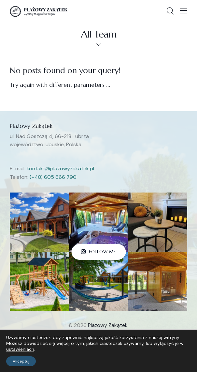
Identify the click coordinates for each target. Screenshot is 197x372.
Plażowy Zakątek (108, 325)
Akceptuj (21, 361)
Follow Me (102, 252)
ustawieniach (20, 349)
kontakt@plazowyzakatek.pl (60, 168)
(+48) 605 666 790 (53, 177)
